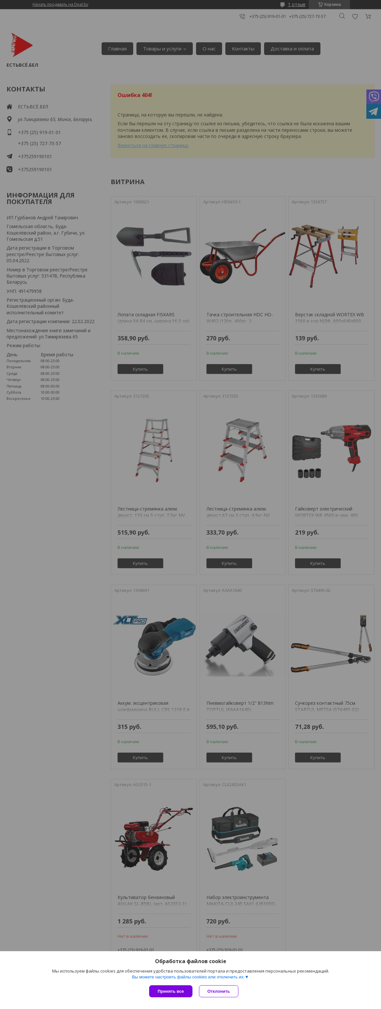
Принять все (171, 991)
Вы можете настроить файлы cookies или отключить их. (188, 977)
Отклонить (218, 991)
